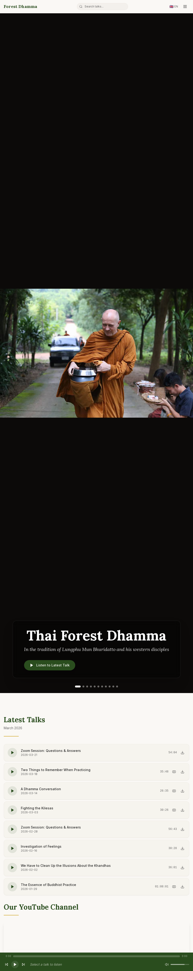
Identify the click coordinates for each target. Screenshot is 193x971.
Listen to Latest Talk (50, 665)
